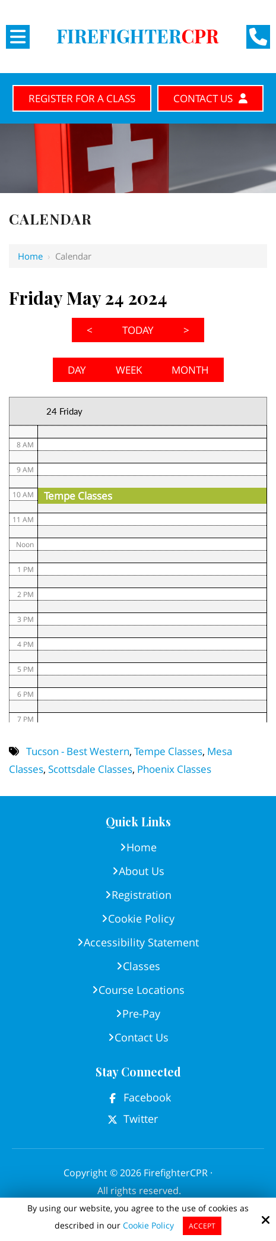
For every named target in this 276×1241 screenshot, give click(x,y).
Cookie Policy (148, 1226)
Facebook (147, 1097)
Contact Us (210, 98)
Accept (202, 1226)
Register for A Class (81, 98)
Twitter (140, 1118)
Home (30, 256)
